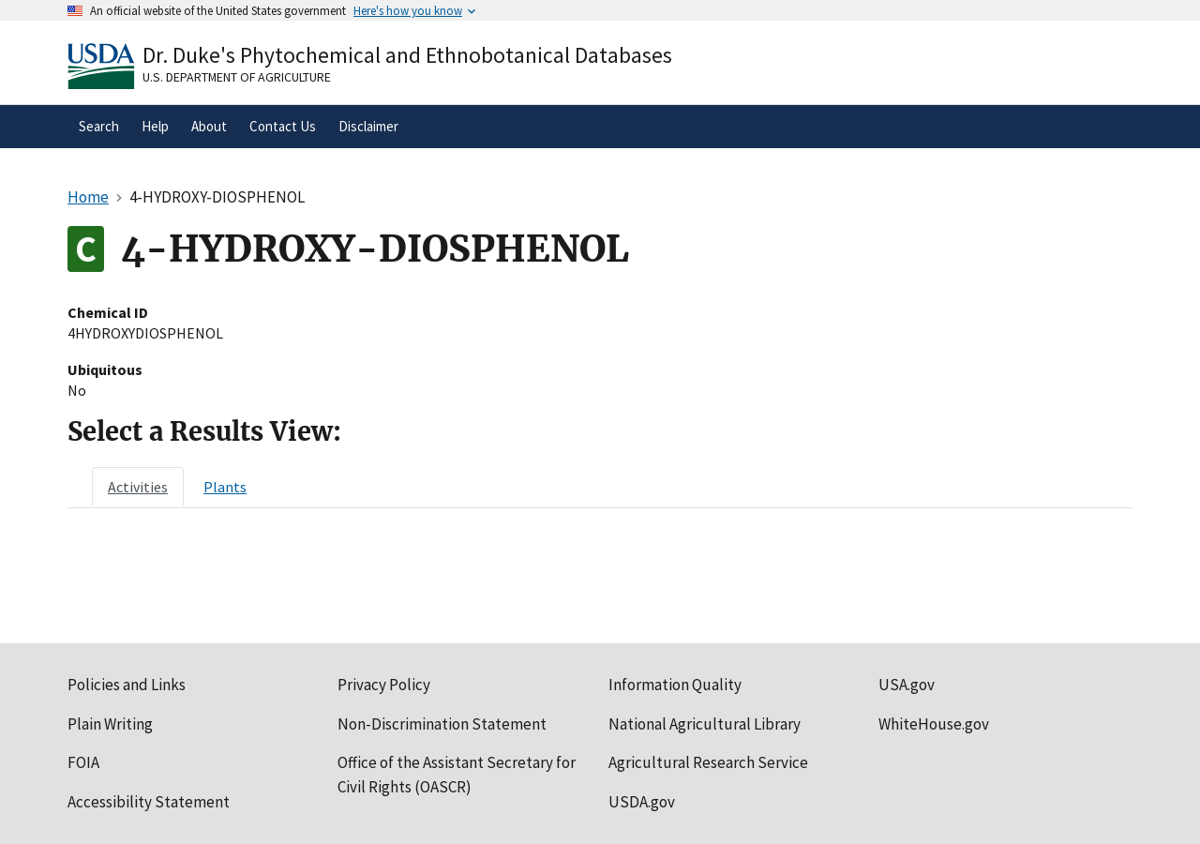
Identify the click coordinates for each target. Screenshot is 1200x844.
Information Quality (675, 684)
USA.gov (906, 684)
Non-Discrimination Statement (442, 724)
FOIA (83, 762)
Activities (138, 486)
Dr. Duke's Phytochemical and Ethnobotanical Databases (407, 54)
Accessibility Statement (149, 801)
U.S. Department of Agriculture (236, 76)
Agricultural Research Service (708, 762)
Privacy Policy (384, 684)
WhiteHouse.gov (933, 724)
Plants (225, 486)
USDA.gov (641, 801)
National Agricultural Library (704, 724)
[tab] (138, 486)
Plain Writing (110, 724)
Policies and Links (127, 684)
